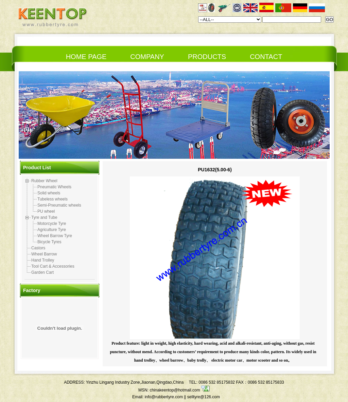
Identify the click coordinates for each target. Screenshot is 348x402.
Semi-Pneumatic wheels (59, 205)
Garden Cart (42, 272)
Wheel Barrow (44, 254)
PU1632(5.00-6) (215, 169)
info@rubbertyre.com (164, 397)
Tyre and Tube (44, 217)
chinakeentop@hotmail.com (180, 390)
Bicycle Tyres (49, 242)
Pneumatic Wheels (54, 187)
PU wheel (46, 211)
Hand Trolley (42, 260)
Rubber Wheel (44, 180)
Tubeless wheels (52, 199)
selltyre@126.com (203, 397)
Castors (38, 248)
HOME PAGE (86, 56)
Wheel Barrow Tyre (54, 235)
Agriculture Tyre (51, 229)
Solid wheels (48, 193)
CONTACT (266, 56)
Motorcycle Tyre (51, 223)
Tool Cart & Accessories (52, 266)
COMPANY (147, 56)
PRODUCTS (207, 56)
